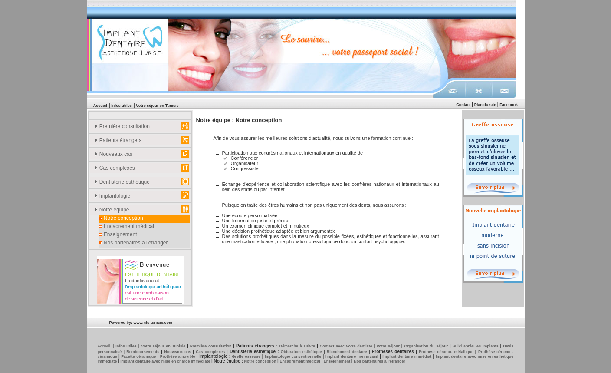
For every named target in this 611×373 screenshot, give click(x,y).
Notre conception (121, 218)
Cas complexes (115, 168)
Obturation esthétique (302, 352)
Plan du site (485, 104)
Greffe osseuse (247, 356)
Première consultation (122, 126)
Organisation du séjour (427, 346)
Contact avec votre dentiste (347, 346)
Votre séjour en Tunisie (157, 105)
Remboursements (143, 352)
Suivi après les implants (476, 346)
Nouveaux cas (113, 154)
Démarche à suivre (297, 346)
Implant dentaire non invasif (352, 356)
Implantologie (113, 196)
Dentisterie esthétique (122, 182)
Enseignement (118, 234)
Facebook (508, 104)
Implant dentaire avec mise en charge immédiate (165, 361)
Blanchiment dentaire (348, 352)
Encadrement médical (126, 226)
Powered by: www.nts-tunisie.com (140, 322)
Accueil (100, 105)
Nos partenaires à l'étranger (133, 243)
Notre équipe (112, 210)
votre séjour (389, 346)
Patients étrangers (118, 140)
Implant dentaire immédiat (407, 356)
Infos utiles (121, 105)
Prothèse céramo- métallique (447, 352)
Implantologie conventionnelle (294, 356)
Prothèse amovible (178, 356)
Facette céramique (139, 356)
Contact (464, 104)
